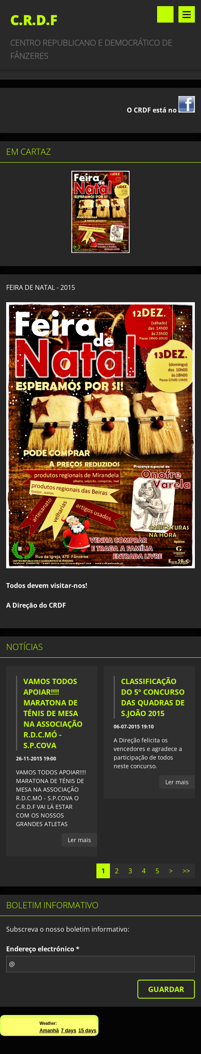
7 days (68, 1030)
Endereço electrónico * (43, 948)
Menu (186, 14)
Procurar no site (165, 14)
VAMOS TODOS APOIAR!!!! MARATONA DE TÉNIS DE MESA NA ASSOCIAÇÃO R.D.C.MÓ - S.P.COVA (52, 713)
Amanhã (49, 1030)
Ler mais (79, 840)
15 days (87, 1030)
